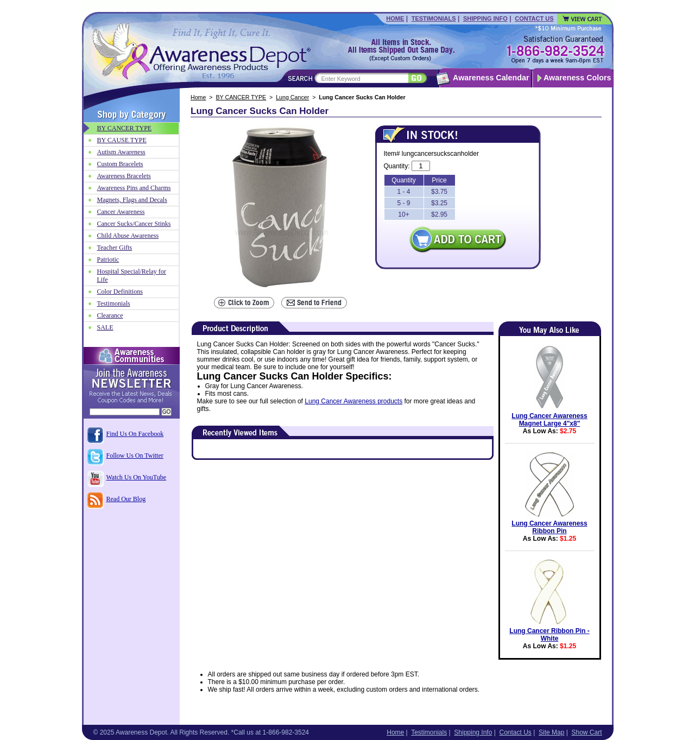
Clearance (110, 315)
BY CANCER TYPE (241, 97)
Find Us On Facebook (135, 434)
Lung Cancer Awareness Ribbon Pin (549, 527)
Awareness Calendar (491, 77)
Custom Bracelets (120, 164)
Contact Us (534, 18)
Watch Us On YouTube (136, 477)
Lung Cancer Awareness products (353, 401)
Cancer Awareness (121, 212)
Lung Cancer (292, 97)
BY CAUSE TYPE (122, 140)
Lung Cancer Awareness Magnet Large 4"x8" (549, 419)
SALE (105, 327)
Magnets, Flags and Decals (132, 200)
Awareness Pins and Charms (134, 188)
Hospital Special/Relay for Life (131, 275)
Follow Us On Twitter (134, 455)
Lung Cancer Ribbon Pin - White (549, 634)
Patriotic (108, 259)
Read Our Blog (126, 499)
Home (395, 18)
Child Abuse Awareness (128, 235)
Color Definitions (120, 291)
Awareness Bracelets (124, 176)
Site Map (551, 732)
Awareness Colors (577, 77)
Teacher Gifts (114, 247)
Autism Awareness (121, 152)
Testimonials (434, 18)
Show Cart (586, 732)
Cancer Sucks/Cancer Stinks (134, 223)
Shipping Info (485, 18)
